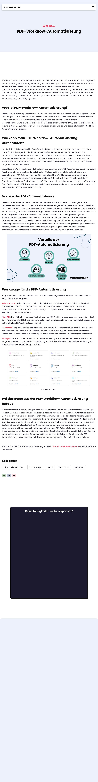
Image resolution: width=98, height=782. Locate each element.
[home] (12, 7)
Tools (50, 467)
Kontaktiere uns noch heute (66, 446)
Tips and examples (13, 467)
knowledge (35, 467)
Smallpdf (6, 338)
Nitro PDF (6, 317)
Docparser (7, 327)
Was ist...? (64, 467)
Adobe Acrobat (9, 303)
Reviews (79, 467)
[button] (93, 7)
